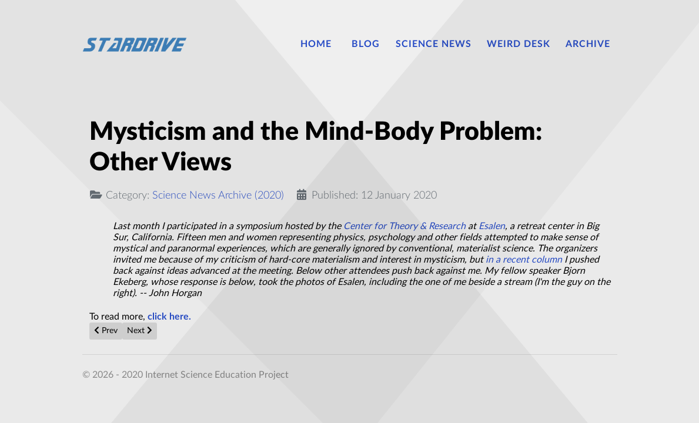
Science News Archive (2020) (218, 195)
